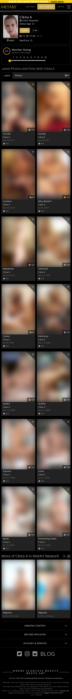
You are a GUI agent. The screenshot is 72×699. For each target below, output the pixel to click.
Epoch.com (65, 691)
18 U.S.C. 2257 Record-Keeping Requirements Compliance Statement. (36, 678)
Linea (41, 471)
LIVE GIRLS (30, 6)
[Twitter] (19, 654)
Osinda (7, 133)
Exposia (7, 471)
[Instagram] (27, 654)
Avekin (6, 403)
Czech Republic (29, 20)
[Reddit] (35, 654)
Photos (18, 75)
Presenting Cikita (47, 538)
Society (42, 133)
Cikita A (6, 137)
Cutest (6, 336)
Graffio (42, 403)
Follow (25, 30)
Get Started (46, 6)
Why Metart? (45, 201)
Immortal (43, 268)
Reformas (43, 336)
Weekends (8, 268)
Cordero (7, 201)
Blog (47, 653)
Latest (7, 75)
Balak (6, 538)
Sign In (60, 6)
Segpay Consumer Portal (53, 693)
